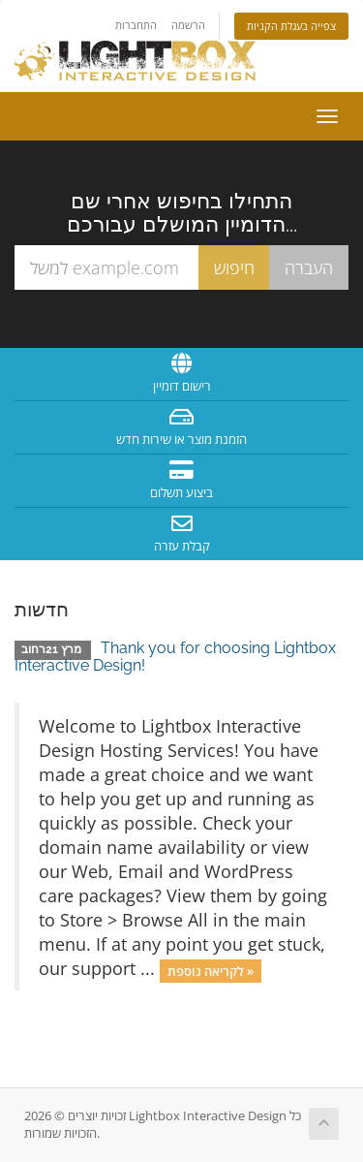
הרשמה (188, 24)
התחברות (136, 24)
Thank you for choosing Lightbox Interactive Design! (175, 657)
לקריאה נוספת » (210, 970)
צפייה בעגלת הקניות (291, 25)
